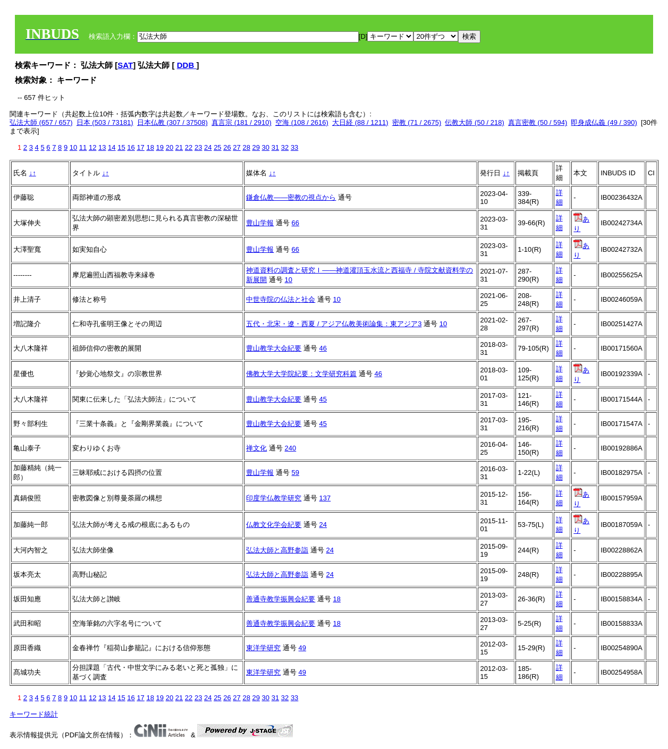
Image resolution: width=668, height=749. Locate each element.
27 (236, 147)
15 (121, 147)
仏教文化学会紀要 (273, 525)
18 (150, 147)
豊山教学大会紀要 (273, 348)
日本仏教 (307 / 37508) (172, 122)
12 (92, 147)
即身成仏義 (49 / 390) (604, 122)
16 (130, 147)
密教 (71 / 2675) (417, 122)
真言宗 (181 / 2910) (242, 122)
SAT (125, 65)
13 (102, 147)
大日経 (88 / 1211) (360, 122)
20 (169, 147)
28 (246, 147)
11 (83, 147)
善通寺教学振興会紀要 (280, 599)
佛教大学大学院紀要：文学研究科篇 (301, 374)
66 (295, 223)
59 (295, 472)
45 (323, 399)
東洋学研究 (263, 648)
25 (217, 147)
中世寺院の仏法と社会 (280, 299)
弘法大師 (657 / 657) (41, 122)
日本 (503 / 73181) (105, 122)
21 (179, 147)
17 (140, 147)
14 (111, 147)
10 (73, 147)
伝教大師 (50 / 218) (474, 122)
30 (265, 147)
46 (323, 348)
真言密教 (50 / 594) (537, 122)
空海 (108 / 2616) (301, 122)
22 (188, 147)
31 (275, 147)
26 (227, 147)
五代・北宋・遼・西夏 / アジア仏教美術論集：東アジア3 (333, 324)
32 (285, 147)
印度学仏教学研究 (273, 498)
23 (198, 147)
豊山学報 (260, 223)
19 (160, 147)
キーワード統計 (34, 714)
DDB (187, 65)
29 (256, 147)
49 (302, 648)
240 (291, 448)
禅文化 (256, 448)
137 (325, 498)
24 (208, 147)
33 (294, 147)
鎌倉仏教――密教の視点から (291, 197)
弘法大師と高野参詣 (277, 550)
